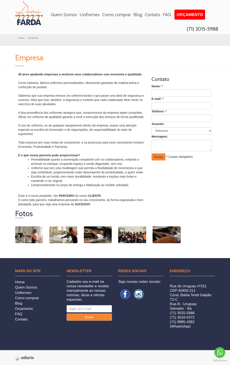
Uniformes (90, 14)
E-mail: (157, 99)
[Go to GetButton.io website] (220, 360)
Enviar (158, 157)
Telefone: (159, 111)
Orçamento (190, 14)
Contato (152, 14)
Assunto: (157, 124)
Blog (137, 14)
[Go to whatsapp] (219, 352)
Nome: (157, 86)
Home (21, 38)
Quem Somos (64, 14)
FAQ (167, 14)
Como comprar (116, 14)
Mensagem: (159, 136)
